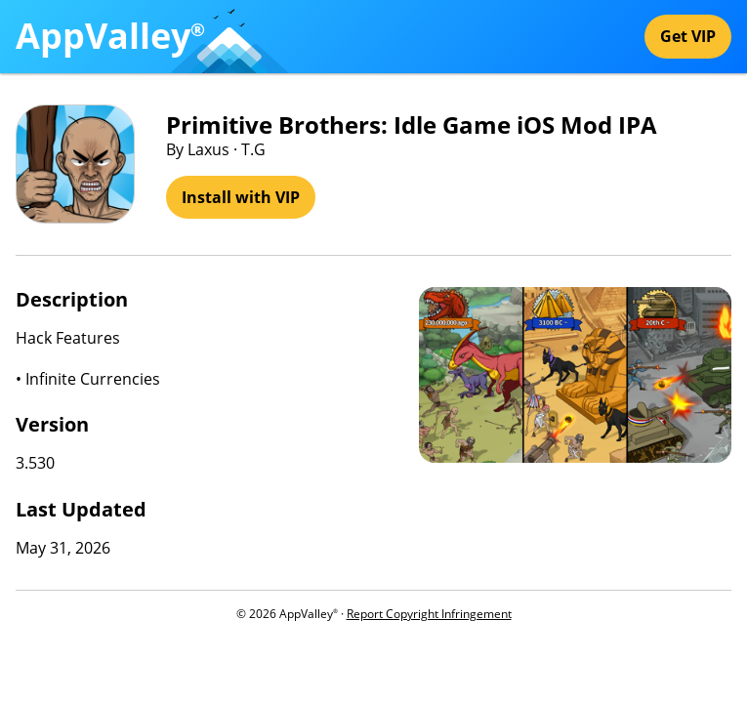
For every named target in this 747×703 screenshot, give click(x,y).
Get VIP (688, 36)
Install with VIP (241, 197)
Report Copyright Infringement (429, 613)
